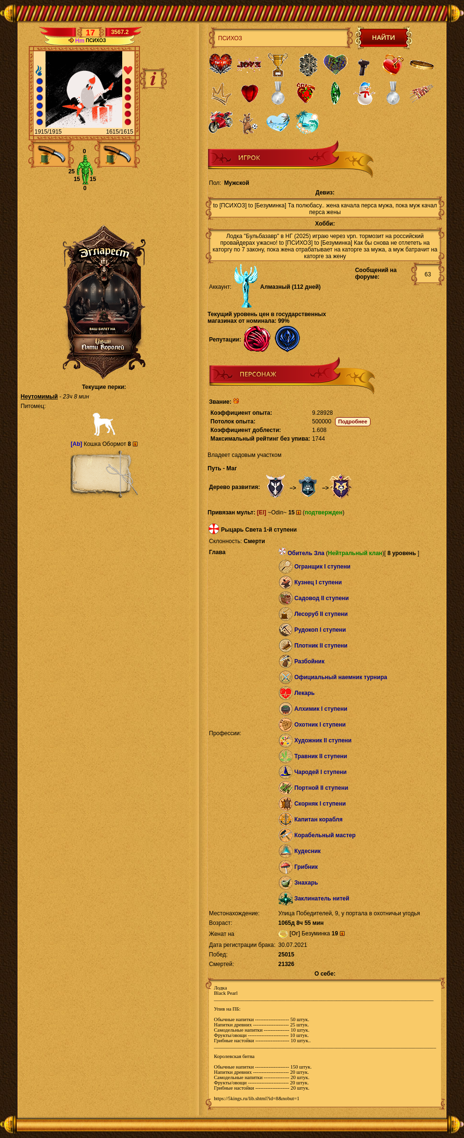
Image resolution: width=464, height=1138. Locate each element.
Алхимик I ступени (321, 709)
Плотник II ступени (321, 645)
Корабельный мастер (325, 835)
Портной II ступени (321, 788)
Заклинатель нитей (321, 898)
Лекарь (304, 693)
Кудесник (307, 851)
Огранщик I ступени (322, 566)
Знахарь (306, 882)
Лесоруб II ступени (321, 614)
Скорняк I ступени (320, 803)
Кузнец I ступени (318, 582)
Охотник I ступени (320, 724)
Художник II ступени (323, 740)
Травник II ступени (320, 756)
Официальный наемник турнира (340, 677)
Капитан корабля (318, 819)
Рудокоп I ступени (320, 629)
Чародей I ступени (320, 772)
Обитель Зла (306, 553)
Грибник (306, 867)
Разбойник (309, 661)
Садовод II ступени (321, 598)
